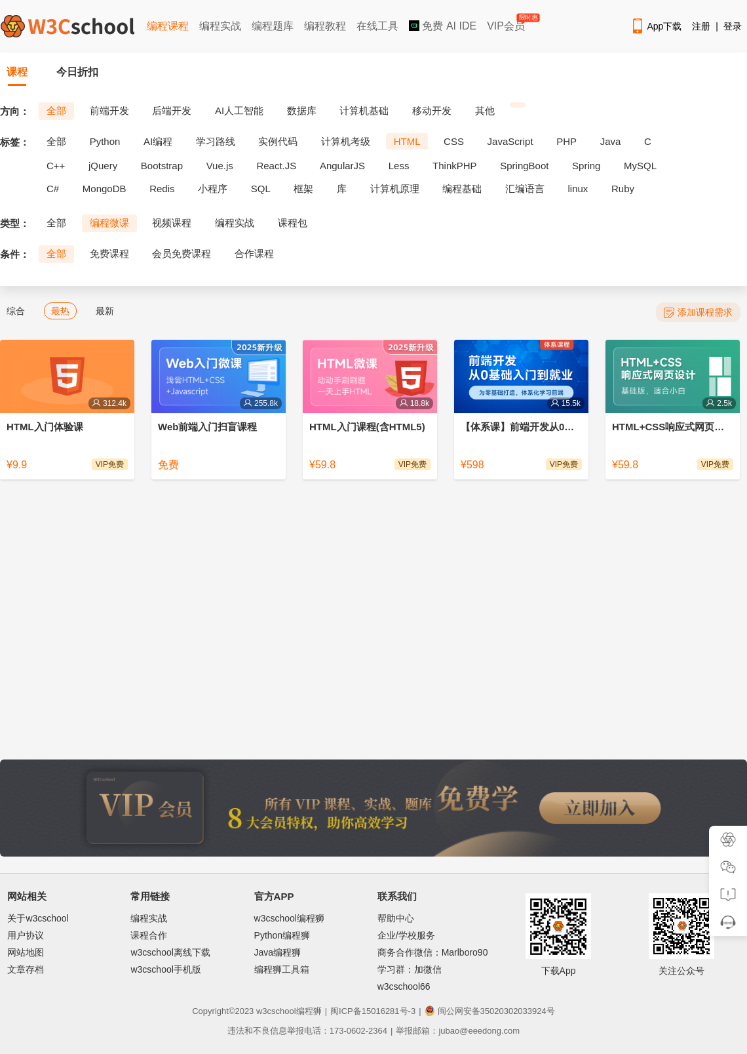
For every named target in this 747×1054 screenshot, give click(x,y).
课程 (17, 71)
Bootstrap (162, 165)
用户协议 (25, 935)
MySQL (640, 165)
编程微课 (109, 222)
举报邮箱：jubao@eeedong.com (458, 1031)
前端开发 (109, 110)
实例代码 (277, 141)
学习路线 (215, 141)
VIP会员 (507, 23)
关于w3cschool (37, 918)
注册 (701, 26)
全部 (56, 110)
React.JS (276, 165)
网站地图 (25, 952)
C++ (56, 165)
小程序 (212, 188)
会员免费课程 (181, 253)
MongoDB (104, 188)
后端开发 (171, 110)
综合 (16, 311)
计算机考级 (345, 141)
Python (105, 141)
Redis (161, 188)
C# (53, 188)
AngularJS (342, 165)
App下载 (655, 26)
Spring (586, 165)
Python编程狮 (282, 935)
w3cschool (276, 1011)
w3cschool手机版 (165, 969)
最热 (60, 311)
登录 (732, 26)
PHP (566, 141)
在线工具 (377, 25)
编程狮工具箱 (281, 969)
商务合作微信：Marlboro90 (432, 952)
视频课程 (171, 222)
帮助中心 (395, 918)
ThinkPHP (454, 165)
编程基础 (462, 188)
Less (399, 165)
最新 (105, 311)
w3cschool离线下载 (170, 952)
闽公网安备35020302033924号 (490, 1011)
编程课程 (168, 25)
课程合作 (148, 935)
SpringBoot (524, 165)
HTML (407, 141)
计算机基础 (364, 110)
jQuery (102, 165)
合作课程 (254, 253)
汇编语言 (525, 188)
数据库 (301, 110)
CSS (454, 141)
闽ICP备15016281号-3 (372, 1011)
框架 (303, 188)
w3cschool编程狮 (289, 918)
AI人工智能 (239, 110)
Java (610, 141)
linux (578, 188)
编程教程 (325, 25)
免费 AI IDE (442, 25)
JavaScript (510, 141)
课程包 (292, 222)
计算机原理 (394, 188)
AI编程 (158, 141)
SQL (261, 188)
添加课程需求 (698, 312)
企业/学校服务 (406, 935)
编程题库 (273, 25)
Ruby (622, 188)
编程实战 (220, 25)
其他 (485, 110)
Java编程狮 (277, 952)
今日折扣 (77, 71)
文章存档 (25, 969)
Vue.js (219, 165)
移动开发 (431, 110)
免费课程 (109, 253)
